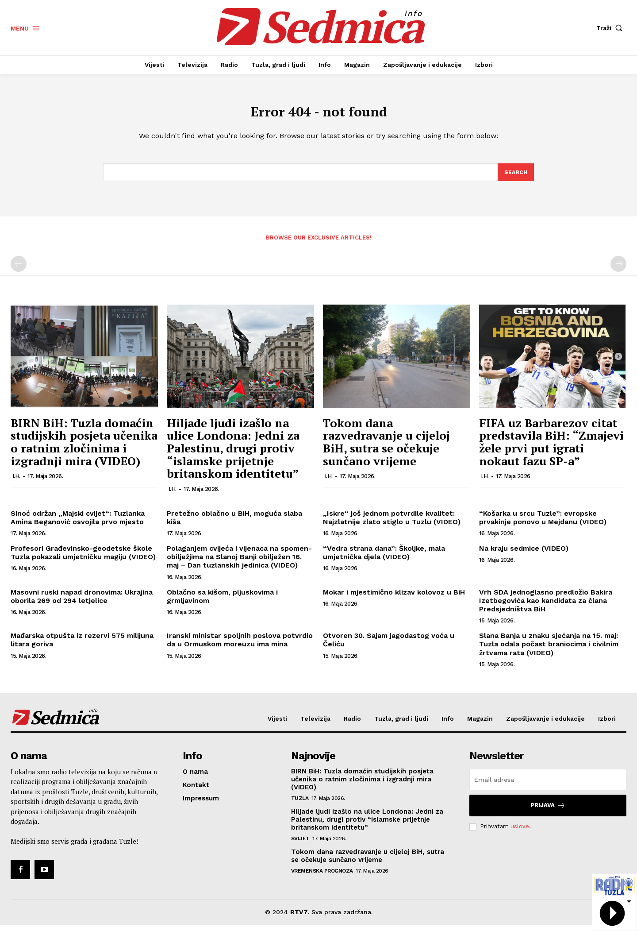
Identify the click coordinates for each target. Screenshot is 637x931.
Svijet (300, 845)
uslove (519, 833)
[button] (611, 28)
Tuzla (300, 804)
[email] (547, 785)
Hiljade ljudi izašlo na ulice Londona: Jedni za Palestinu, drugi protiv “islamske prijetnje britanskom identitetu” (233, 454)
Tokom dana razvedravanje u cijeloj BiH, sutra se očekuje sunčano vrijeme (386, 448)
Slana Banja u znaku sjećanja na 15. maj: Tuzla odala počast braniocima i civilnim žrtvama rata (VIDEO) (548, 650)
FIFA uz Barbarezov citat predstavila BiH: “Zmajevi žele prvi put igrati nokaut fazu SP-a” (551, 448)
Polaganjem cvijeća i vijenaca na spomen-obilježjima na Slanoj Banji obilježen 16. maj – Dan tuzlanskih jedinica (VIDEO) (239, 563)
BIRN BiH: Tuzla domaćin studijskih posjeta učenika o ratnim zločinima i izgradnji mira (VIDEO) (84, 448)
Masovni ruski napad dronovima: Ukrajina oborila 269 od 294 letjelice (82, 603)
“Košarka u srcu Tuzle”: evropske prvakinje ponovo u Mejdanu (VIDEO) (542, 524)
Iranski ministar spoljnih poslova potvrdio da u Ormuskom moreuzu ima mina (240, 646)
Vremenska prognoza (322, 877)
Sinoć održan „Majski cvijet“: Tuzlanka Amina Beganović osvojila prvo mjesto (78, 524)
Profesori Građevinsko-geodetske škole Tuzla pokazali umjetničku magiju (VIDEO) (83, 559)
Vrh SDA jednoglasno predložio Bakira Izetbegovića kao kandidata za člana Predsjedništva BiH (545, 607)
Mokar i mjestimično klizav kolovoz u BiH (394, 599)
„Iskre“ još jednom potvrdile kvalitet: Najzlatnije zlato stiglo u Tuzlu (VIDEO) (391, 524)
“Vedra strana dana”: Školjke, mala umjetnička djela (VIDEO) (384, 559)
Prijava (547, 811)
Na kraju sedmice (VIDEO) (523, 555)
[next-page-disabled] (618, 270)
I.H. (16, 482)
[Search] (515, 178)
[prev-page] (19, 270)
